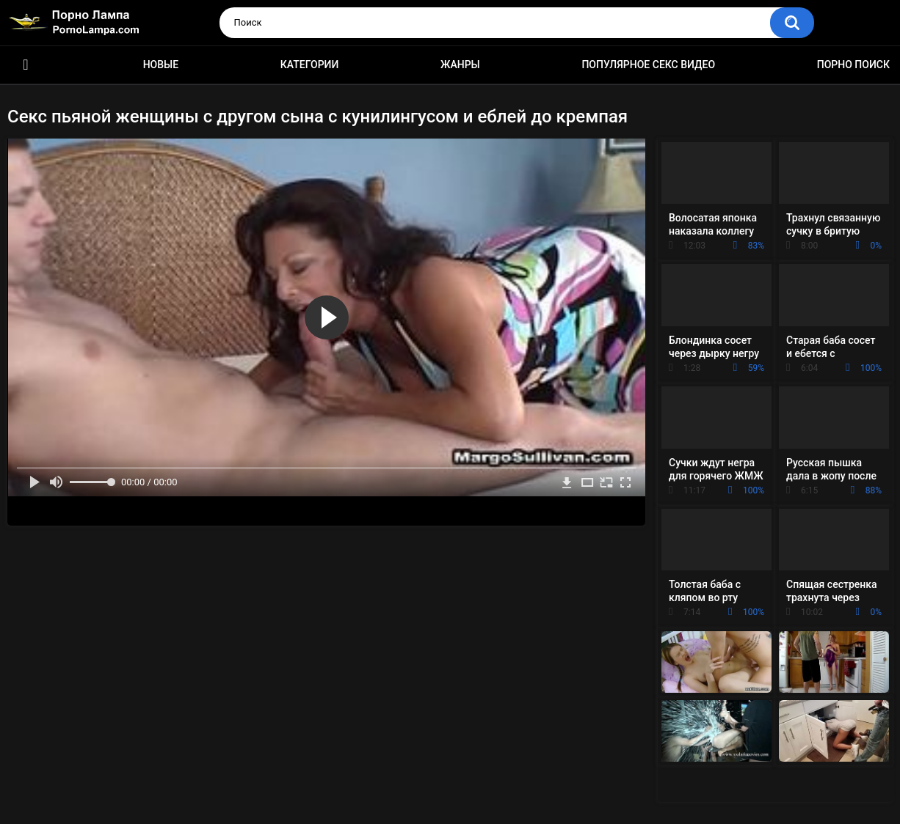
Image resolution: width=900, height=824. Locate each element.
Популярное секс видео (648, 64)
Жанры (460, 64)
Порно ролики (25, 65)
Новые (160, 64)
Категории (309, 64)
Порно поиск (853, 64)
